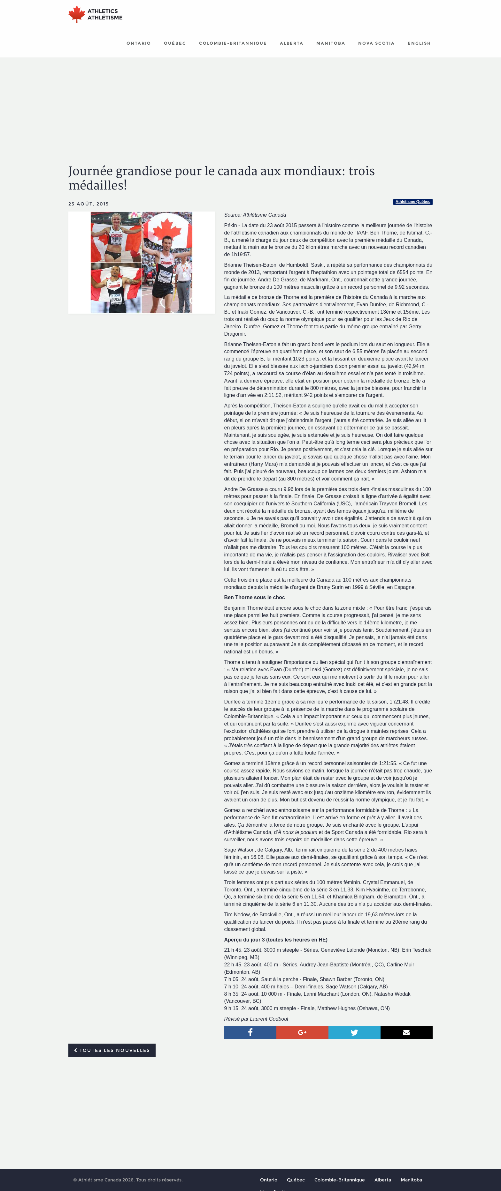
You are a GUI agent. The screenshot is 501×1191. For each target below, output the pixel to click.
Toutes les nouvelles (112, 1050)
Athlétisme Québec (413, 201)
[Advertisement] (250, 105)
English (419, 43)
